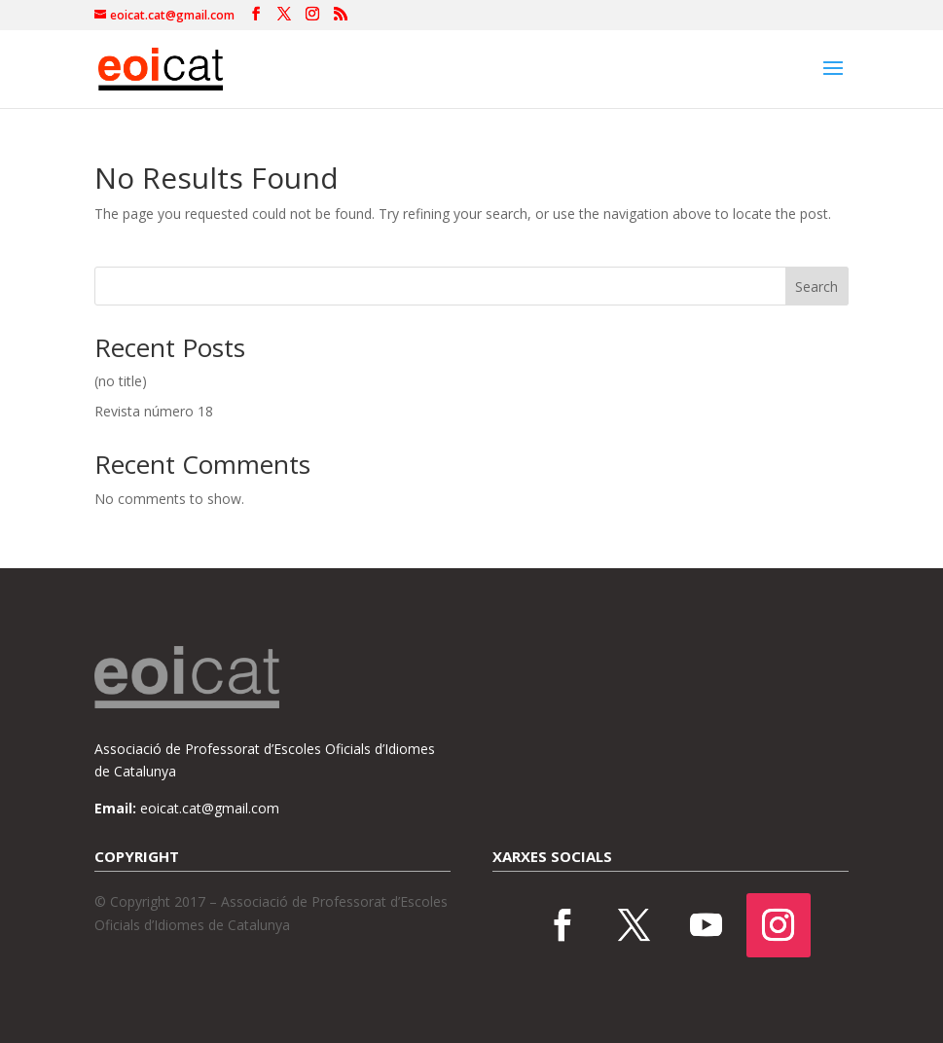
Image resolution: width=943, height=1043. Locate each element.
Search (816, 286)
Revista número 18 (153, 411)
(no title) (120, 381)
